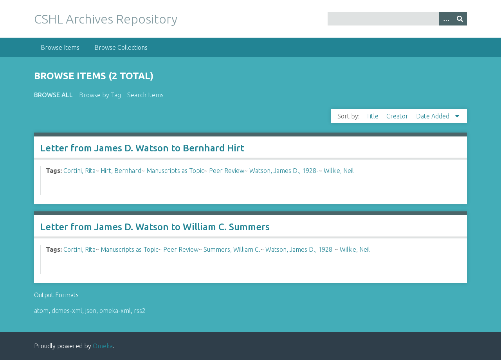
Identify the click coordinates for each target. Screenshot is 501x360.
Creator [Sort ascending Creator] (398, 116)
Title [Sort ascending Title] (373, 116)
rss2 (140, 310)
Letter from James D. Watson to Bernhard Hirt (142, 148)
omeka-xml (115, 310)
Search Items (145, 94)
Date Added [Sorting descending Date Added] (433, 116)
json (90, 310)
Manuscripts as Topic (175, 170)
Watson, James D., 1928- (284, 170)
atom (41, 310)
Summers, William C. (232, 249)
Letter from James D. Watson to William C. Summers (155, 227)
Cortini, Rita (79, 170)
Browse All (53, 94)
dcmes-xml (67, 310)
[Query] (397, 18)
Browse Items (60, 47)
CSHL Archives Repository (105, 19)
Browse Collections (121, 47)
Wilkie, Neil (339, 170)
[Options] (446, 18)
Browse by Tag (100, 94)
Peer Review (226, 170)
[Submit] (460, 18)
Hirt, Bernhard (121, 170)
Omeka (103, 345)
